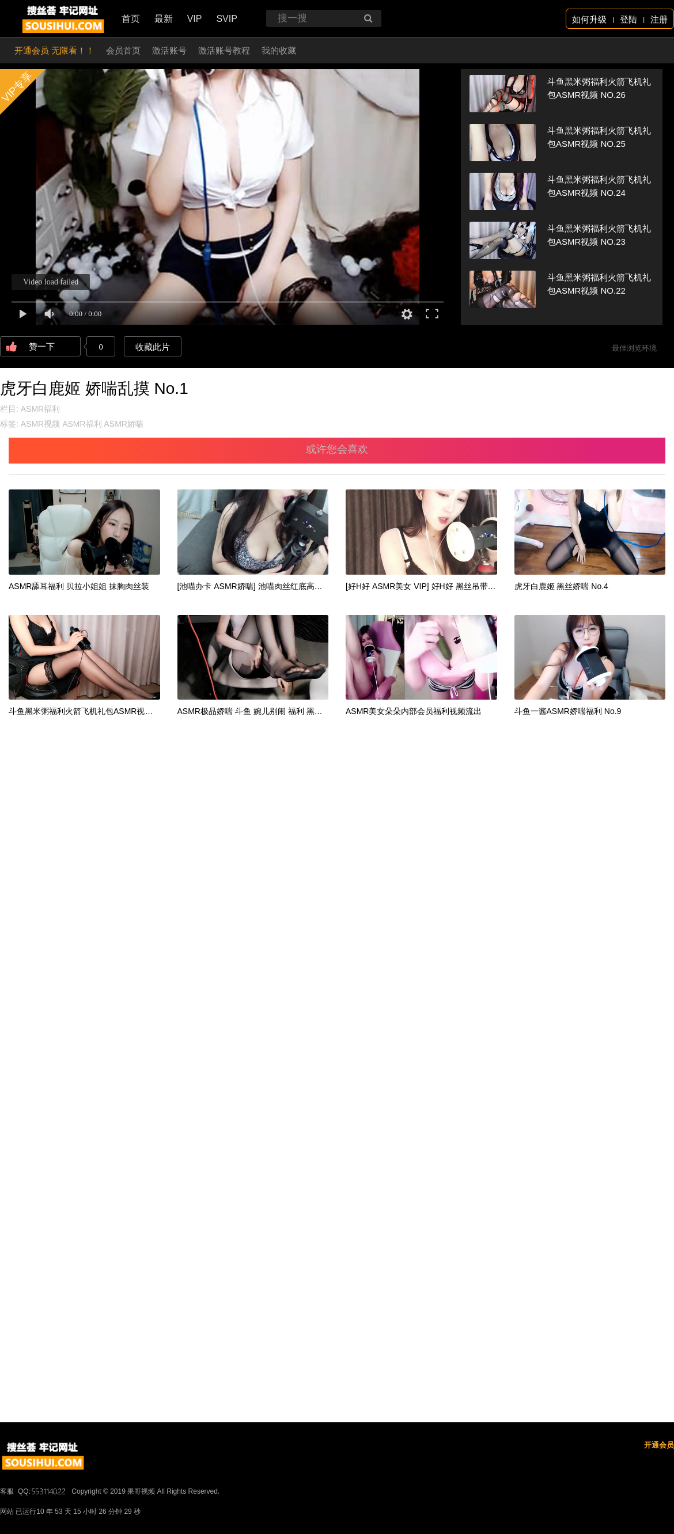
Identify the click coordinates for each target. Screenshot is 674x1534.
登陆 (628, 19)
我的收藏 (279, 50)
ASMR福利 (40, 408)
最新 (163, 19)
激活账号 (169, 50)
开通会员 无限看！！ (54, 50)
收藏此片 (152, 347)
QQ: (42, 1491)
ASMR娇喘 (123, 423)
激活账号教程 (224, 50)
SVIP (226, 19)
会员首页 (123, 50)
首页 (131, 19)
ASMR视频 (40, 423)
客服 (7, 1491)
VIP (194, 19)
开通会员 (659, 1445)
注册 (659, 19)
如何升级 (589, 19)
